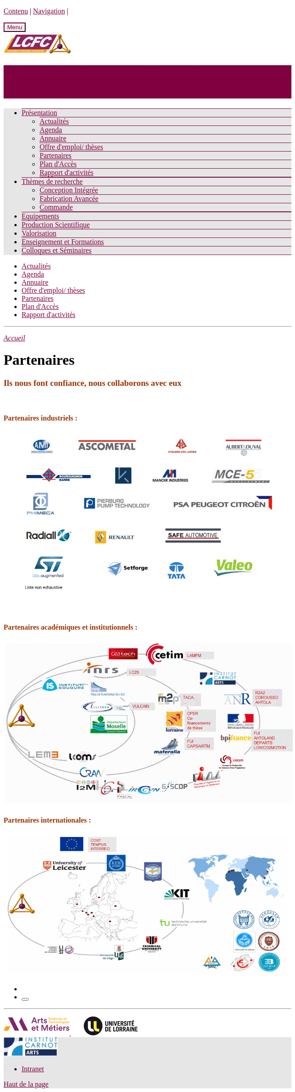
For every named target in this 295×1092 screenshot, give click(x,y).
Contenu (16, 11)
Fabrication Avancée (69, 198)
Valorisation (39, 233)
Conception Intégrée (69, 190)
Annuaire (53, 138)
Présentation (39, 112)
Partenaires (56, 155)
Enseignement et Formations (63, 242)
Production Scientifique (56, 224)
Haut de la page (26, 1084)
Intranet (33, 1069)
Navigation (49, 11)
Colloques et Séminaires (57, 250)
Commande (56, 207)
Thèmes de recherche (52, 181)
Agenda (51, 130)
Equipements (40, 216)
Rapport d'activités (67, 172)
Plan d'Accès (58, 164)
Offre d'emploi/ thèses (71, 147)
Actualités (54, 121)
